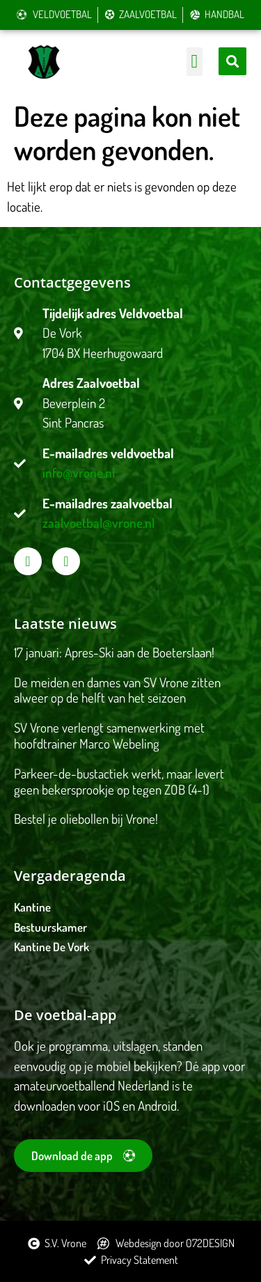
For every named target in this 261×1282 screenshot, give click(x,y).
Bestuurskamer (50, 927)
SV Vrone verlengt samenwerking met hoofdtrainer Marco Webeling (109, 735)
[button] (195, 61)
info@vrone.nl (78, 472)
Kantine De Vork (51, 946)
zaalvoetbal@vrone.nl (98, 522)
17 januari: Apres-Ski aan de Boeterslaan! (114, 652)
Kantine (32, 907)
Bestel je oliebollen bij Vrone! (86, 818)
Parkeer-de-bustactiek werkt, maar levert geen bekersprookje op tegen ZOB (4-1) (119, 781)
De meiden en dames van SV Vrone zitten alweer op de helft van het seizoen (117, 690)
